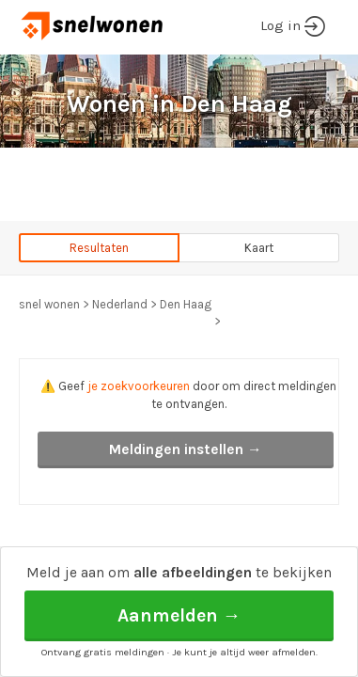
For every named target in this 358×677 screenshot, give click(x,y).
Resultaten (99, 248)
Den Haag (185, 304)
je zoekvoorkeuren (138, 386)
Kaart (258, 248)
